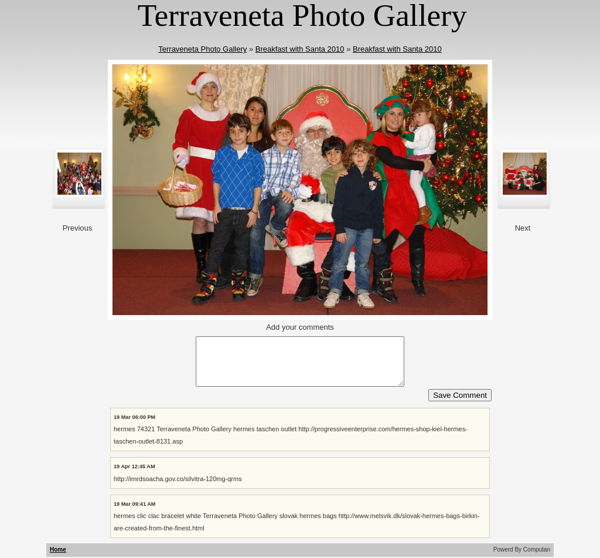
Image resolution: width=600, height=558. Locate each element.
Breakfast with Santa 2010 (300, 49)
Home (58, 549)
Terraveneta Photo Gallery (202, 49)
